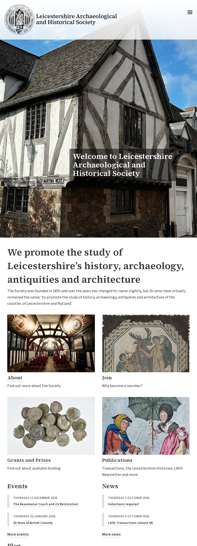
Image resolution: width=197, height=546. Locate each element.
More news (111, 534)
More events (18, 534)
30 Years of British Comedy (33, 523)
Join (107, 377)
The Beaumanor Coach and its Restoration (45, 504)
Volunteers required (123, 504)
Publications (117, 460)
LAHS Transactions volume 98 (130, 523)
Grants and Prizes (29, 460)
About (14, 377)
